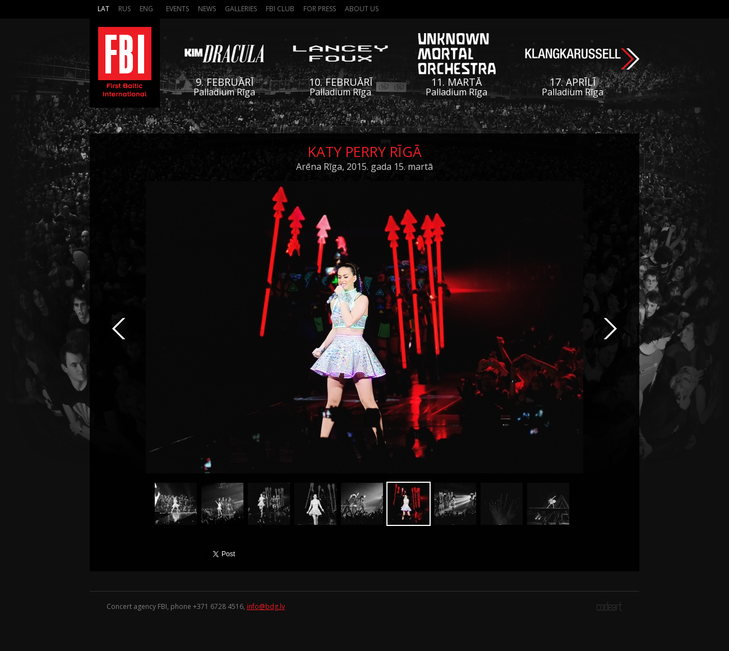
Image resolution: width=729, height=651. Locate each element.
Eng (146, 8)
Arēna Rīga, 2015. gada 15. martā (364, 166)
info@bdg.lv (266, 606)
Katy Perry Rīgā (365, 151)
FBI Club (280, 8)
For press (319, 8)
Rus (124, 8)
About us (362, 8)
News (207, 8)
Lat (103, 8)
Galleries (241, 8)
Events (177, 8)
